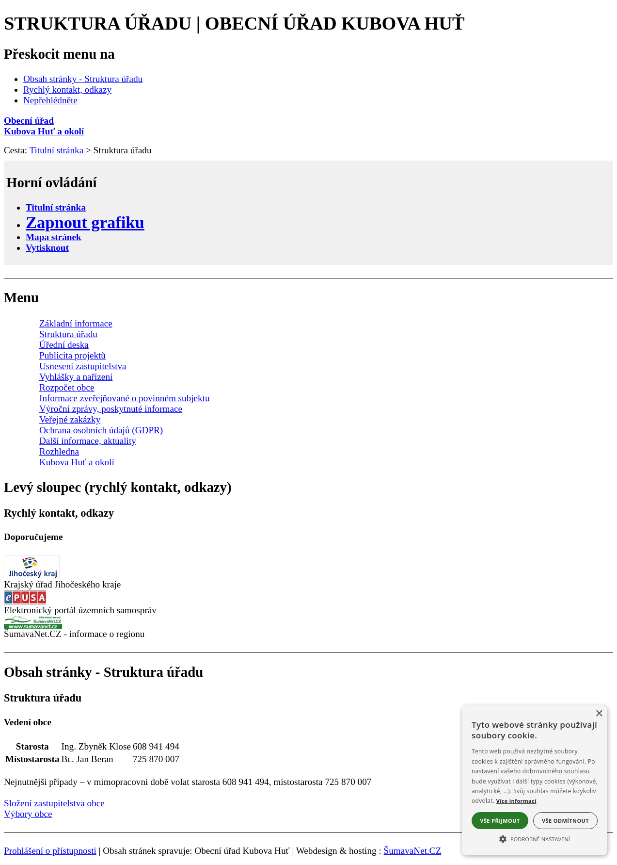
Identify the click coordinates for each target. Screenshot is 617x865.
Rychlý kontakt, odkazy (67, 89)
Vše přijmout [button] (500, 820)
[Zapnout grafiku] (85, 222)
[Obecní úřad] (308, 120)
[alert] (534, 780)
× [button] (598, 714)
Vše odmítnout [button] (565, 820)
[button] (535, 838)
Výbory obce (28, 814)
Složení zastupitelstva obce (54, 803)
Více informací (516, 800)
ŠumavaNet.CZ (413, 851)
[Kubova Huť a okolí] (308, 131)
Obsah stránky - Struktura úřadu (82, 79)
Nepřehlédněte (50, 100)
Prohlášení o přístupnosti (50, 851)
